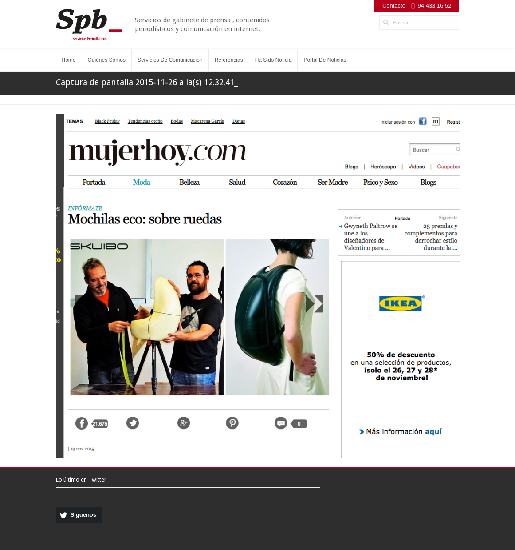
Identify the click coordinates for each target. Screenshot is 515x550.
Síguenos (84, 514)
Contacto (393, 5)
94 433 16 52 (435, 5)
